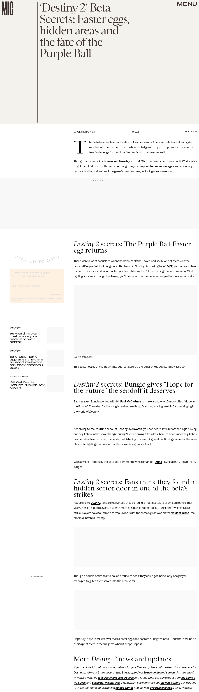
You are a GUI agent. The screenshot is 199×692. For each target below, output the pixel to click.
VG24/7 (167, 266)
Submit (56, 296)
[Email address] (37, 288)
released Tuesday (118, 161)
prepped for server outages (156, 166)
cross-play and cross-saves (116, 677)
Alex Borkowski (86, 132)
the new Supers (170, 682)
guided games (124, 687)
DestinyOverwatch (130, 429)
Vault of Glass (180, 513)
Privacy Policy (16, 303)
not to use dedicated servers (157, 672)
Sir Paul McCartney (128, 401)
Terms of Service (53, 301)
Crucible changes (161, 687)
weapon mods (162, 171)
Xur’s (158, 461)
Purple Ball (91, 266)
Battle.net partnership (106, 682)
